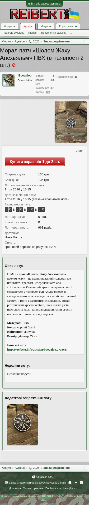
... (71, 32)
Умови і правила (33, 488)
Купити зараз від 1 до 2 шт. (35, 162)
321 (53, 88)
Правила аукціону (13, 32)
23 (76, 77)
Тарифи (32, 32)
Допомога (15, 488)
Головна (70, 482)
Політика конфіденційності (61, 488)
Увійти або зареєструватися (44, 3)
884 (48, 92)
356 (53, 80)
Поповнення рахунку (53, 32)
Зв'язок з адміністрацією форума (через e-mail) (37, 482)
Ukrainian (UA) (44, 476)
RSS (81, 482)
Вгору (75, 482)
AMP (79, 151)
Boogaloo (25, 75)
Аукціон (27, 26)
